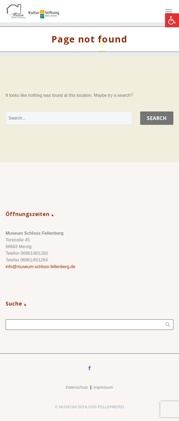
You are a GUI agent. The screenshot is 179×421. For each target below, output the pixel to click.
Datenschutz (77, 387)
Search (157, 118)
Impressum (103, 387)
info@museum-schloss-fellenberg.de (40, 266)
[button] (172, 20)
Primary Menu (168, 11)
